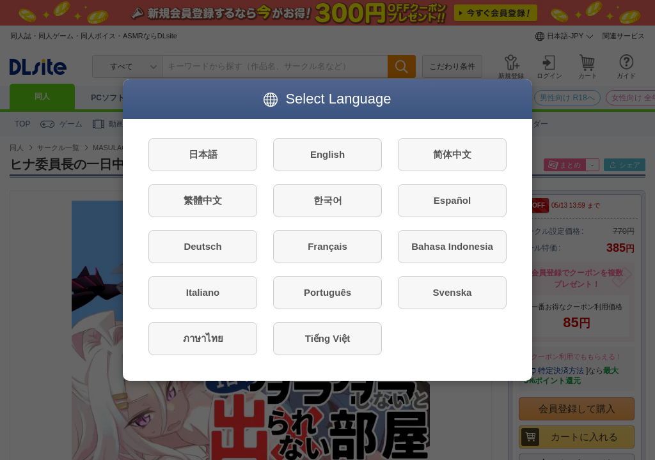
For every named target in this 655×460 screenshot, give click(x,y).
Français (327, 246)
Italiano (203, 292)
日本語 (203, 154)
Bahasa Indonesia (452, 246)
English (327, 154)
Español (452, 200)
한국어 (327, 200)
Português (327, 292)
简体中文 (452, 154)
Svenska (452, 292)
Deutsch (202, 246)
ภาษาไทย (203, 338)
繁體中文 (203, 200)
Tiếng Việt (327, 338)
